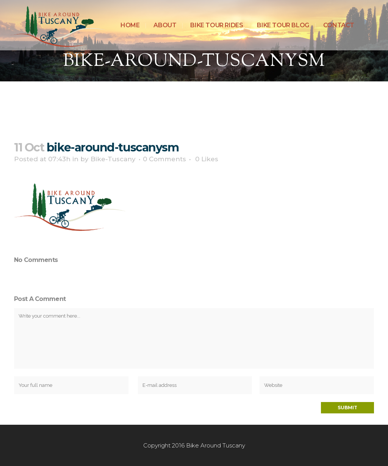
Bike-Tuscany (113, 159)
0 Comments (164, 159)
